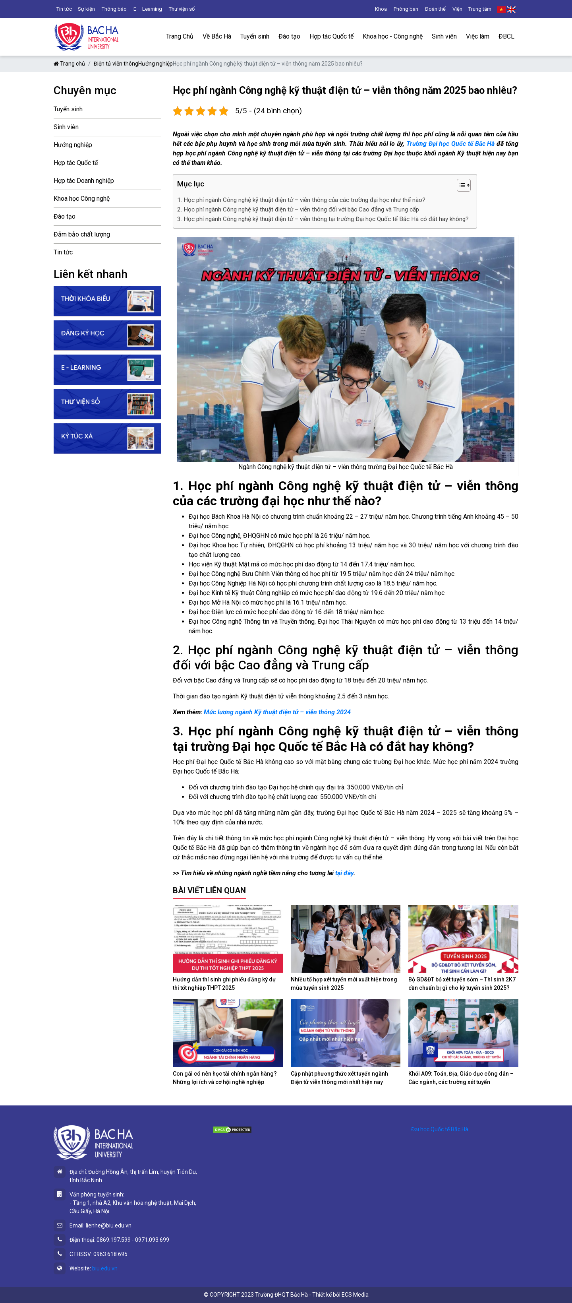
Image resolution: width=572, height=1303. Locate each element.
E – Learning (147, 9)
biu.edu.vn (105, 1268)
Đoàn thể (435, 9)
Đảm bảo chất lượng (82, 234)
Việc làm (477, 36)
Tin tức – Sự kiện (75, 9)
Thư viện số (182, 9)
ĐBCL (506, 36)
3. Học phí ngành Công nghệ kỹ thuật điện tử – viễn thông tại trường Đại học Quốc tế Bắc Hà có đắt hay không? (323, 219)
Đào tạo (289, 36)
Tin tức (63, 252)
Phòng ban (406, 9)
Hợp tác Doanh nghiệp (84, 180)
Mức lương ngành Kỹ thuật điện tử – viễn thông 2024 (276, 712)
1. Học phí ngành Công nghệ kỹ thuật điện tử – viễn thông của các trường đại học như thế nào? (301, 200)
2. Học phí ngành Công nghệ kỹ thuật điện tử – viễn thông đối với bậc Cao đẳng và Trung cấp (298, 209)
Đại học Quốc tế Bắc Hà (439, 1129)
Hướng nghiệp (155, 63)
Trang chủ (69, 63)
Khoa (381, 9)
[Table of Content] (464, 185)
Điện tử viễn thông (116, 63)
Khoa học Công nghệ (82, 198)
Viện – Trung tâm (471, 9)
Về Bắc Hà (217, 36)
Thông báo (114, 9)
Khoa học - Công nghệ (393, 36)
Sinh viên (444, 36)
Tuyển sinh (254, 36)
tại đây (344, 873)
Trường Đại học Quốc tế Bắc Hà (450, 143)
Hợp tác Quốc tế (331, 36)
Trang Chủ (179, 36)
